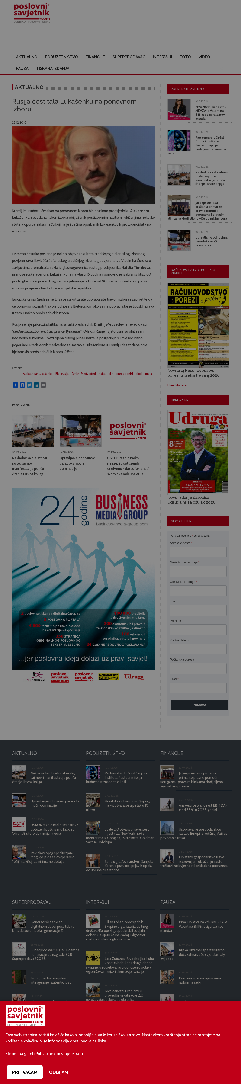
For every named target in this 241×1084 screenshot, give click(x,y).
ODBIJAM (58, 1072)
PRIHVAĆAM (25, 1072)
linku (102, 1041)
